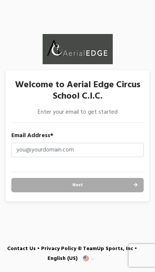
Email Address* (32, 136)
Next (77, 185)
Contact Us (21, 248)
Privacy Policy (58, 248)
